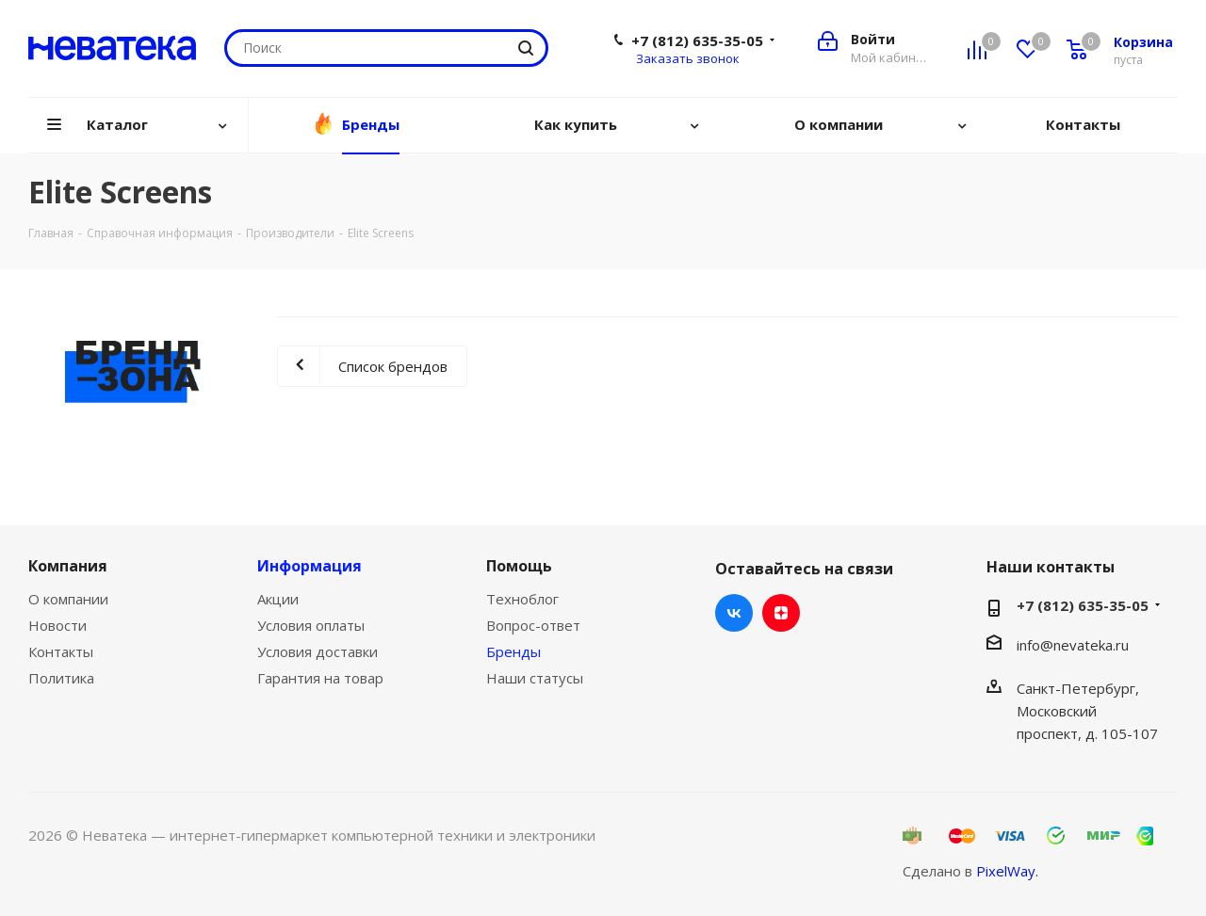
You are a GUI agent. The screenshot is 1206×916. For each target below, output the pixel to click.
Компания (67, 565)
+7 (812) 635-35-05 (697, 40)
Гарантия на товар (320, 677)
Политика (61, 677)
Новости (57, 625)
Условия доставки (317, 651)
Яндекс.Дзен (781, 613)
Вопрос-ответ (533, 625)
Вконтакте (734, 613)
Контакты (60, 651)
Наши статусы (534, 677)
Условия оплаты (311, 625)
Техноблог (522, 598)
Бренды (513, 651)
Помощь (519, 565)
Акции (278, 598)
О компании (68, 598)
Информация (309, 565)
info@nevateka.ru (1073, 644)
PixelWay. (1007, 870)
